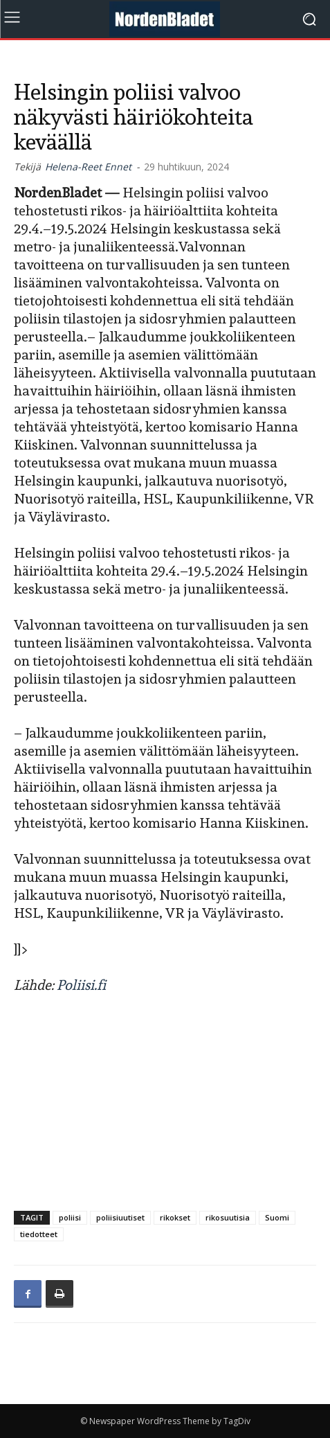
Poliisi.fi (81, 985)
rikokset (175, 1217)
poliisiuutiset (120, 1217)
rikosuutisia (227, 1217)
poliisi (70, 1217)
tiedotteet (38, 1234)
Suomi (277, 1217)
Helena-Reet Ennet (88, 166)
